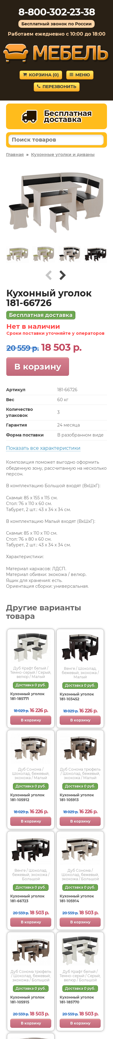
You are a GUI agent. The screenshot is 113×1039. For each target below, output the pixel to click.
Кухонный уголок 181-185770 (77, 999)
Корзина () (41, 75)
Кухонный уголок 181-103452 (77, 696)
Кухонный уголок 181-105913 (77, 797)
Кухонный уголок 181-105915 (27, 999)
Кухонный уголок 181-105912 (27, 797)
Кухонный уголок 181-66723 (27, 898)
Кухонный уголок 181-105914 (77, 898)
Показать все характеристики (43, 448)
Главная (15, 154)
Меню (80, 75)
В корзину (37, 366)
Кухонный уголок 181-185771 (27, 696)
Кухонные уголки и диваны (63, 154)
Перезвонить (56, 86)
